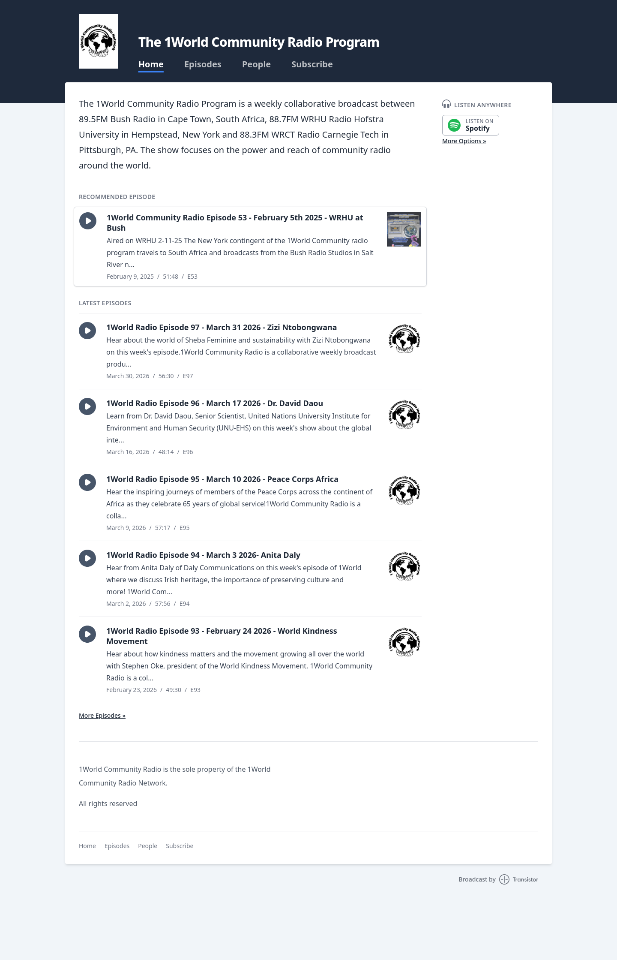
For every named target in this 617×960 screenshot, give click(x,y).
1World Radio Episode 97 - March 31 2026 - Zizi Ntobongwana (221, 327)
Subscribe (312, 64)
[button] (87, 220)
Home (151, 64)
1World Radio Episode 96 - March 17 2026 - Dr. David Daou (214, 403)
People (256, 64)
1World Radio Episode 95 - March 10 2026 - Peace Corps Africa (222, 479)
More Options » (464, 141)
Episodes (203, 64)
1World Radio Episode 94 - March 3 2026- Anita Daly (203, 555)
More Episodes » (102, 715)
